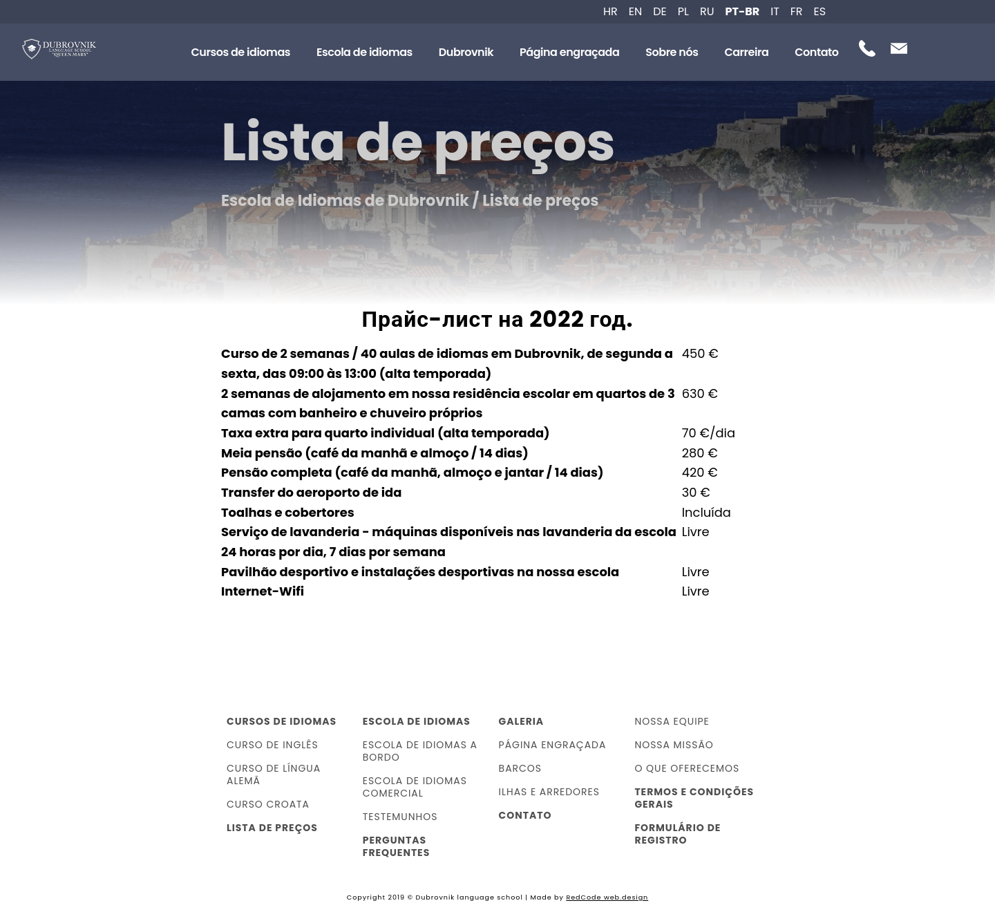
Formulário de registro (677, 834)
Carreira (746, 52)
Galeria (521, 721)
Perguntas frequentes (396, 846)
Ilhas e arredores (549, 792)
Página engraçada (569, 52)
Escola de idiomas (364, 52)
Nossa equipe (671, 721)
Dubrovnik (466, 52)
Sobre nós (671, 52)
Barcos (520, 768)
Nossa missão (673, 745)
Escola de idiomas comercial (415, 787)
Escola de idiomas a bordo (420, 751)
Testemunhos (400, 817)
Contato (816, 52)
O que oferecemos (686, 768)
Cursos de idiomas (240, 52)
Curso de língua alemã (274, 774)
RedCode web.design (607, 897)
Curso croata (268, 804)
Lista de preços (272, 828)
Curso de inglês (273, 745)
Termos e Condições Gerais (694, 798)
